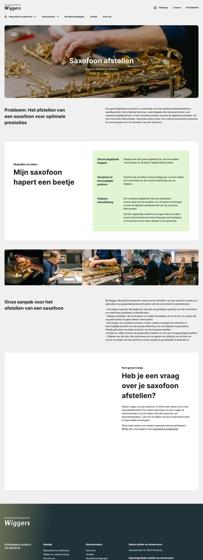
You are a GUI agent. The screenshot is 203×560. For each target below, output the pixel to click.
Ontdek (90, 554)
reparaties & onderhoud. (166, 429)
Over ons (91, 550)
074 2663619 (192, 7)
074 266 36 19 (12, 547)
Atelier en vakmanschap (56, 554)
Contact (177, 7)
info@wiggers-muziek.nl (18, 544)
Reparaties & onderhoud (56, 550)
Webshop (163, 7)
